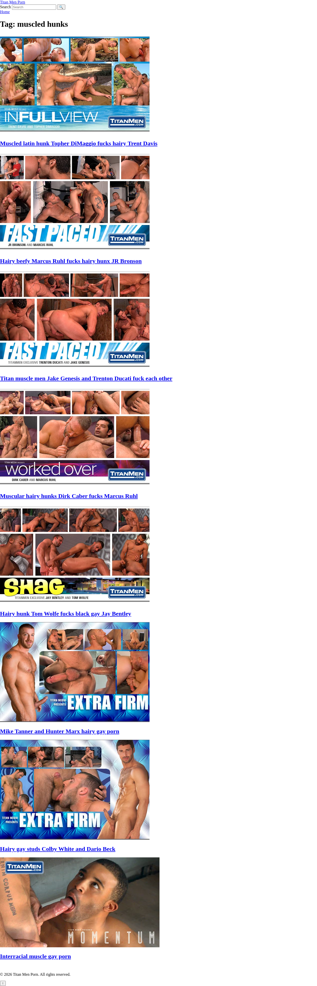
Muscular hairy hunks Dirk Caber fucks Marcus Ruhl (69, 496)
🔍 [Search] (61, 7)
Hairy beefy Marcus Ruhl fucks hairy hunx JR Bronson (71, 261)
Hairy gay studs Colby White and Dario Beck (57, 849)
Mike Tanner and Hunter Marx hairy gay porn (59, 731)
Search (5, 7)
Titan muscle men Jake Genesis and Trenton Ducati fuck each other (86, 378)
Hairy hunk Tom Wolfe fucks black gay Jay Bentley (65, 613)
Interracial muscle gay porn (35, 956)
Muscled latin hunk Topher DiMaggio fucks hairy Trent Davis (79, 143)
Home (5, 12)
